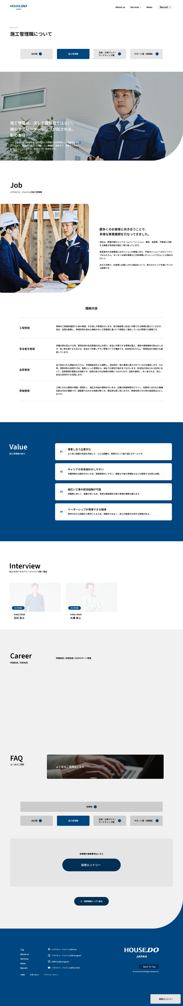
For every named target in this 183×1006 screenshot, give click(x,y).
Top (22, 960)
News (149, 7)
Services (24, 969)
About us (120, 7)
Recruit (23, 978)
